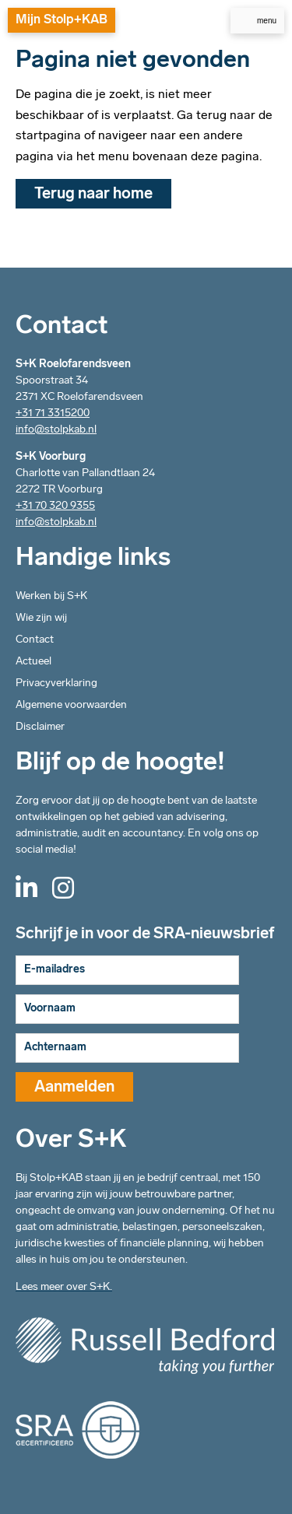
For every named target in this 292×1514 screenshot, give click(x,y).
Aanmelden (74, 1087)
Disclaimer (40, 727)
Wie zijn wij (41, 618)
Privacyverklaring (56, 683)
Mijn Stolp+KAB (61, 20)
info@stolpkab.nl (56, 430)
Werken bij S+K (51, 596)
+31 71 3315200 (53, 413)
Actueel (33, 662)
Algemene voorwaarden (71, 705)
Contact (35, 640)
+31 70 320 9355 (55, 506)
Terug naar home (93, 194)
